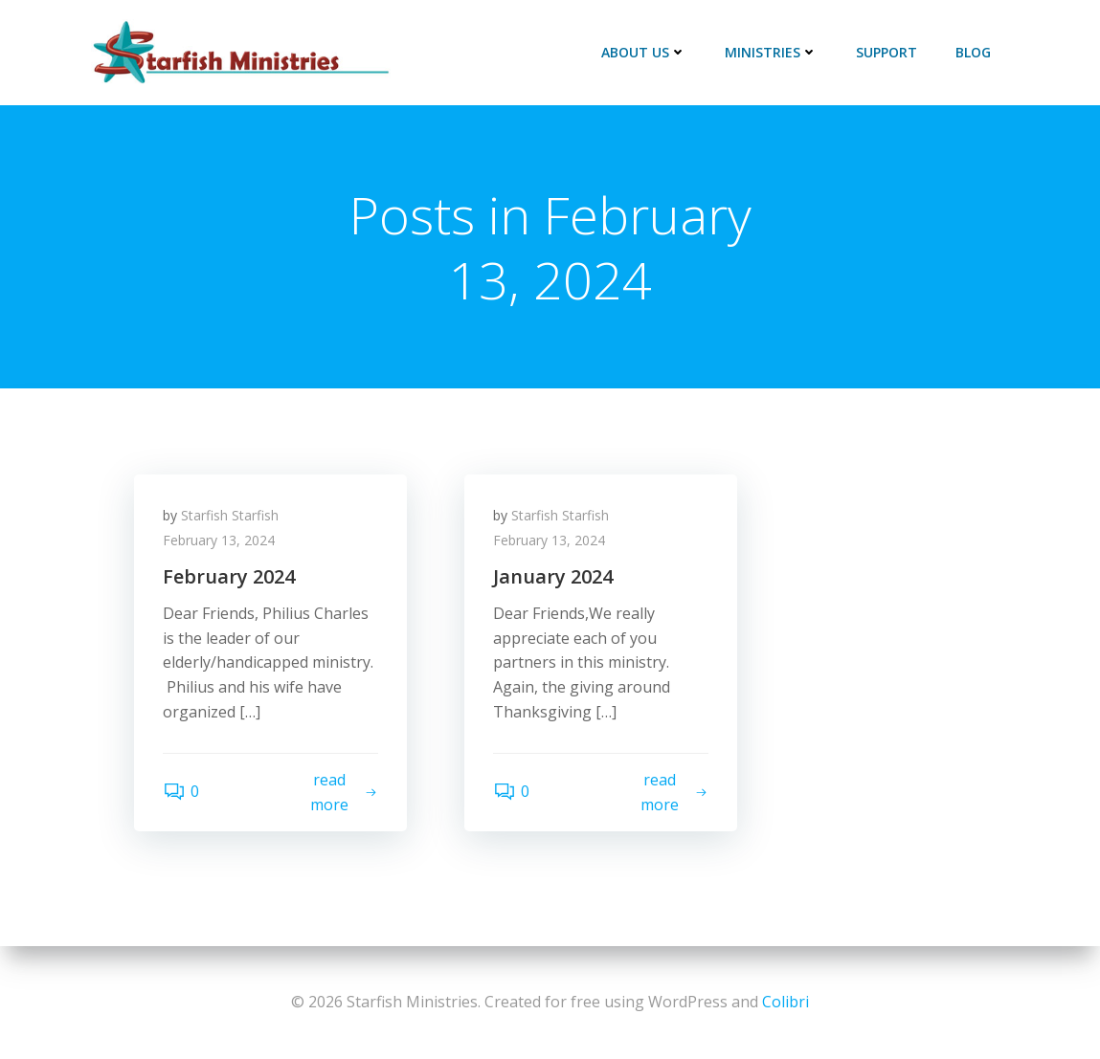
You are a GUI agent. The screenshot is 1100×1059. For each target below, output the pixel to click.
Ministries (771, 52)
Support (886, 52)
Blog (973, 52)
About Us (643, 52)
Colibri (785, 1001)
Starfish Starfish (230, 515)
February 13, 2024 (219, 540)
